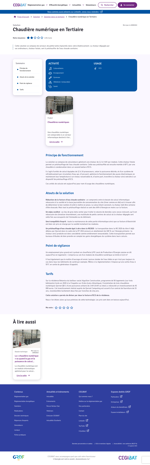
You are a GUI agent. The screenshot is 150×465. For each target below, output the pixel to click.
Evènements (51, 401)
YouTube (82, 426)
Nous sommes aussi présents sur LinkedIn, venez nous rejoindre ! (73, 12)
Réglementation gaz (38, 5)
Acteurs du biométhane (119, 407)
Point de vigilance (24, 83)
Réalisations (18, 411)
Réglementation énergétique (24, 401)
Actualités (78, 5)
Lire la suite (55, 142)
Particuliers (115, 397)
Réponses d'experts (21, 420)
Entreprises (115, 402)
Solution (36, 17)
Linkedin (82, 421)
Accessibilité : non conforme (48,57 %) (125, 444)
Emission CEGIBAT (53, 416)
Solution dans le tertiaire (54, 17)
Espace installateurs (118, 412)
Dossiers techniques (21, 416)
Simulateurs (91, 5)
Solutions (17, 406)
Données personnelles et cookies (82, 444)
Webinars (50, 411)
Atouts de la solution (25, 77)
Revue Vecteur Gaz (53, 406)
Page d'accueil (21, 17)
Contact (81, 411)
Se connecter (127, 5)
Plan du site (83, 416)
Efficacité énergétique (60, 5)
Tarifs (20, 90)
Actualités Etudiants (54, 420)
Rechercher (107, 5)
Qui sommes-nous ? (86, 396)
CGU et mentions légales (103, 444)
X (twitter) (82, 431)
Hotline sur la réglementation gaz (90, 401)
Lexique (17, 430)
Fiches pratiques (20, 435)
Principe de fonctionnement (24, 69)
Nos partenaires (84, 406)
